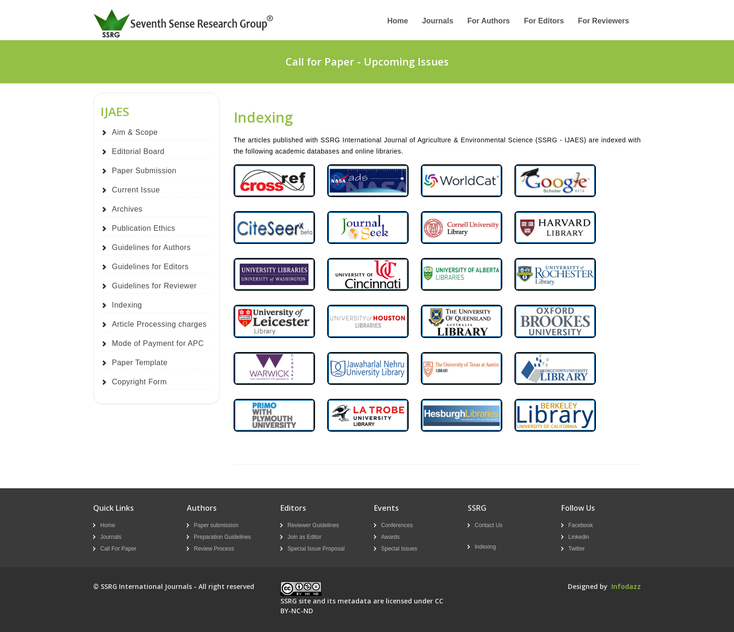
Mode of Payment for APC (158, 343)
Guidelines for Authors (151, 247)
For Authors (488, 21)
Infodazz (626, 586)
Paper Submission (144, 171)
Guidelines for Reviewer (154, 286)
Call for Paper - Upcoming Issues (367, 61)
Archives (127, 209)
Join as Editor (304, 537)
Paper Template (140, 363)
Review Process (214, 548)
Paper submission (216, 525)
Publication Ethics (143, 228)
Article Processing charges (159, 324)
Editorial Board (138, 151)
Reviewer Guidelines (313, 525)
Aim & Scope (135, 132)
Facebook (580, 525)
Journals (438, 21)
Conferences (397, 525)
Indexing (127, 305)
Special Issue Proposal (316, 548)
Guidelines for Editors (150, 267)
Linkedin (578, 537)
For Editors (544, 21)
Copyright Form (139, 382)
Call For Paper (118, 548)
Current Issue (136, 190)
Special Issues (399, 548)
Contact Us (488, 525)
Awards (390, 537)
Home (397, 21)
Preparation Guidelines (222, 537)
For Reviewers (603, 21)
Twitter (576, 548)
